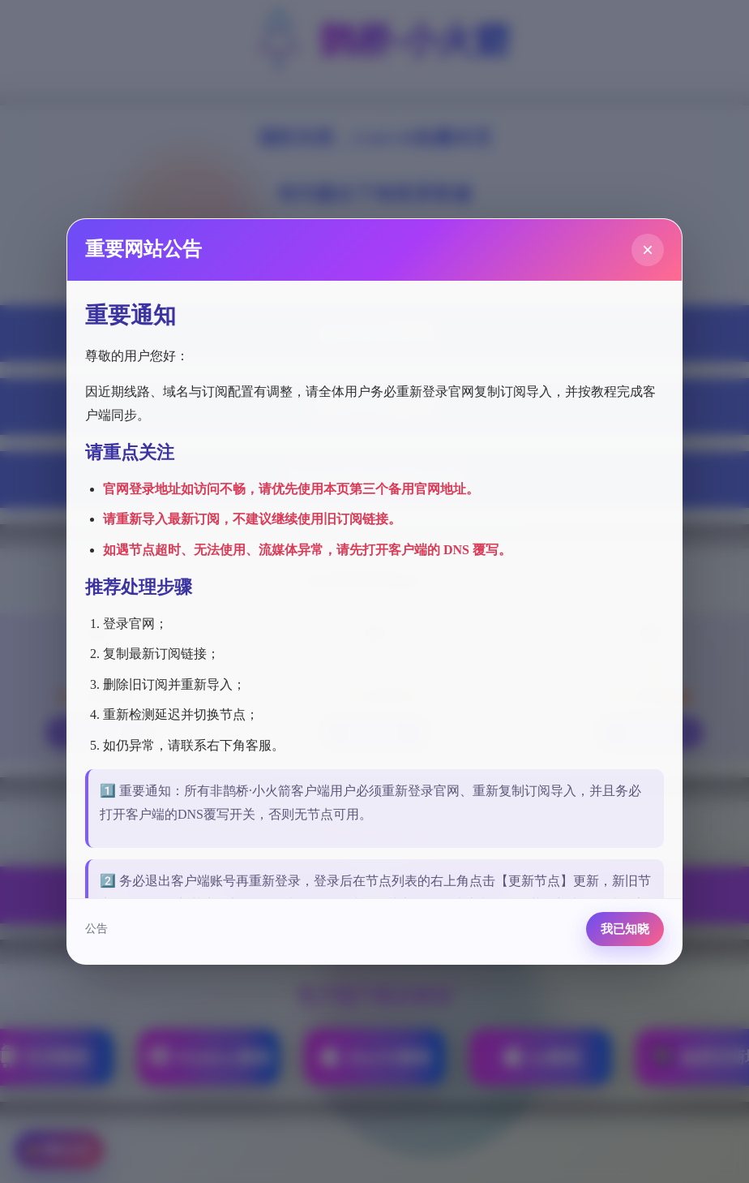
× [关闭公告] (647, 249)
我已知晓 (625, 929)
